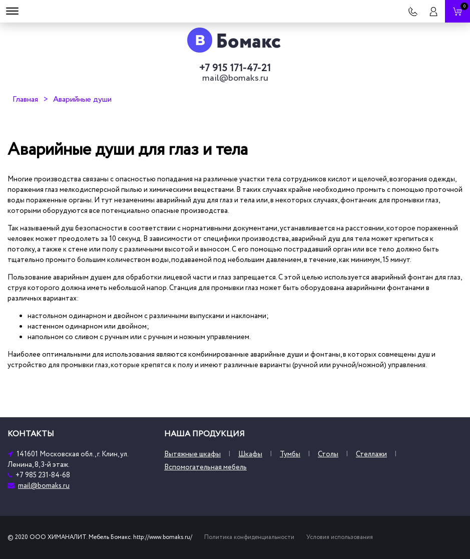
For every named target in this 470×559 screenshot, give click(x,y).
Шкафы (250, 454)
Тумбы (290, 454)
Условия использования (339, 537)
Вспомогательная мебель (205, 467)
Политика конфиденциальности (249, 537)
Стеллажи (371, 454)
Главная (25, 99)
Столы (328, 454)
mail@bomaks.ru (235, 78)
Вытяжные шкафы (192, 454)
